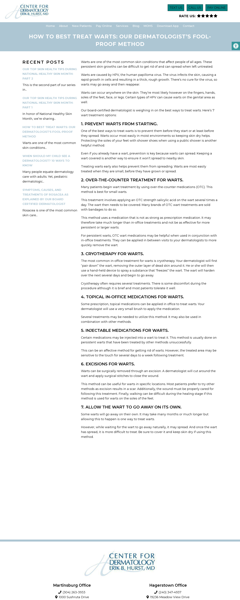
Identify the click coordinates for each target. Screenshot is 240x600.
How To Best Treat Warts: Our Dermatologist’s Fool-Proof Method (48, 131)
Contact (188, 26)
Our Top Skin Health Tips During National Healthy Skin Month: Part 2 (49, 73)
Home (50, 26)
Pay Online (104, 26)
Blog (135, 26)
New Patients (82, 26)
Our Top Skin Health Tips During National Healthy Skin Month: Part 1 (49, 102)
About (63, 26)
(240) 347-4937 (170, 592)
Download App (168, 26)
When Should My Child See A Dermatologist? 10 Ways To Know (46, 160)
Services (122, 26)
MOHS (148, 26)
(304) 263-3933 (74, 592)
